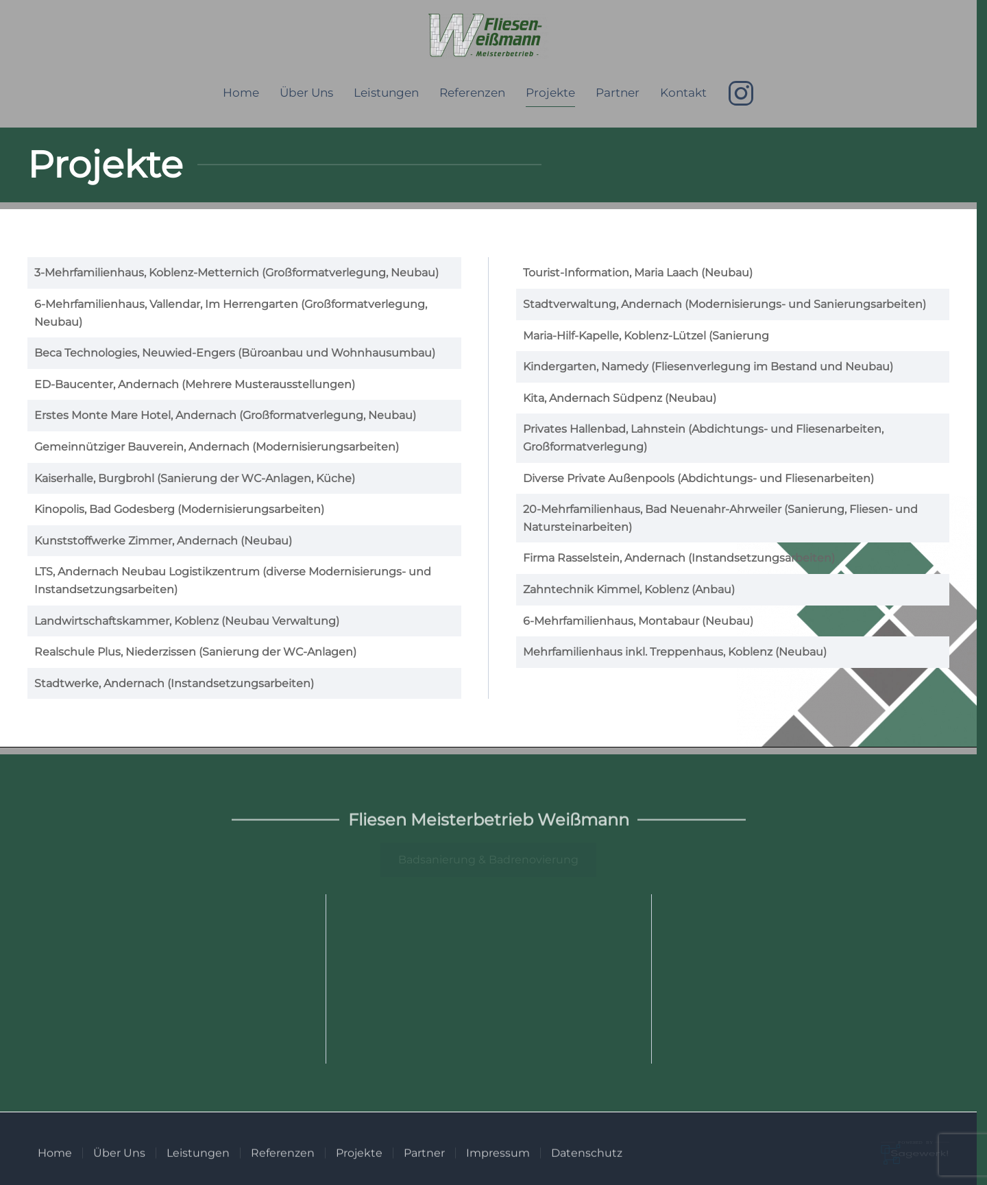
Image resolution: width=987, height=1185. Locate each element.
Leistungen (386, 92)
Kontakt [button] (683, 92)
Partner (617, 92)
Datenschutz (586, 1158)
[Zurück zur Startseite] (488, 36)
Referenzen (472, 92)
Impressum (498, 1158)
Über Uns (306, 92)
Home (241, 92)
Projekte (550, 92)
